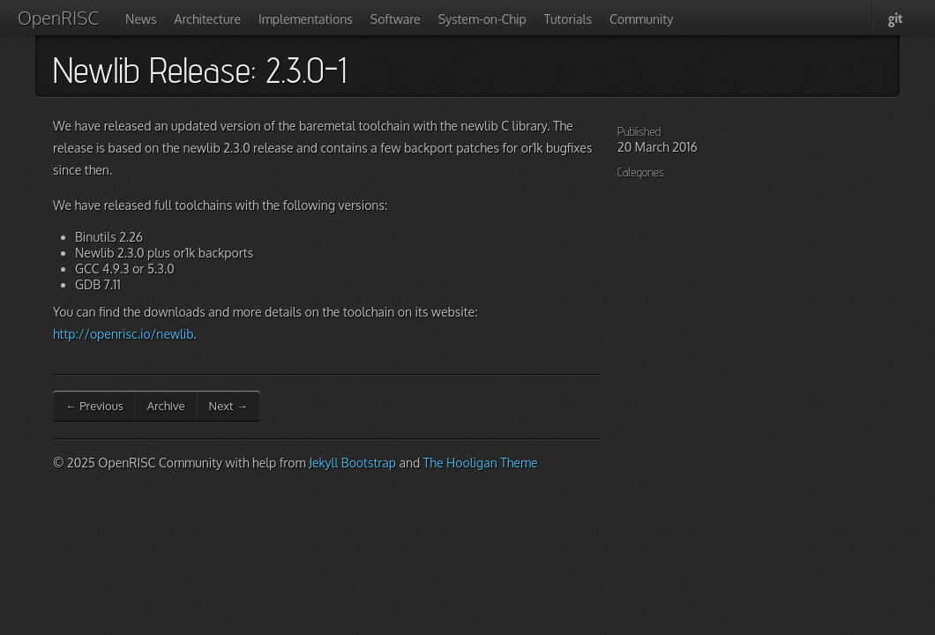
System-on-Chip (482, 18)
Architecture (208, 18)
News (140, 18)
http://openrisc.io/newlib (123, 333)
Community (641, 18)
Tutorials (568, 18)
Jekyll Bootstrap (352, 462)
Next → (228, 406)
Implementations (305, 18)
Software (395, 18)
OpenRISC (58, 17)
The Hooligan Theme (480, 462)
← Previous (94, 406)
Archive (166, 406)
